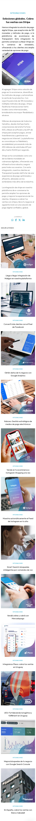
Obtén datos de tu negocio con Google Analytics (18, 374)
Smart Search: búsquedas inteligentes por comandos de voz (18, 568)
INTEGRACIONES (17, 13)
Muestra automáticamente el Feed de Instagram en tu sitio (18, 520)
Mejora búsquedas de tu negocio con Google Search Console (18, 762)
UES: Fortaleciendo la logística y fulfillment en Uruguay (18, 714)
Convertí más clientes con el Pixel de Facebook (18, 325)
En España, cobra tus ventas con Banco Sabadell (18, 811)
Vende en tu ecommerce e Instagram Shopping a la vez (18, 471)
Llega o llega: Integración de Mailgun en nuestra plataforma (18, 277)
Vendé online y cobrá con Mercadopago (18, 617)
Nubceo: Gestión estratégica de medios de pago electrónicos (18, 422)
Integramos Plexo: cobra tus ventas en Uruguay (18, 665)
